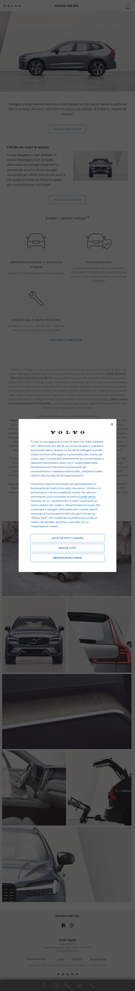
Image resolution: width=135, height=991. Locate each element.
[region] (67, 495)
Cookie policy (87, 496)
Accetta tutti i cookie (67, 538)
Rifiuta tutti (67, 547)
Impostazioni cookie (67, 557)
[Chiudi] (112, 424)
